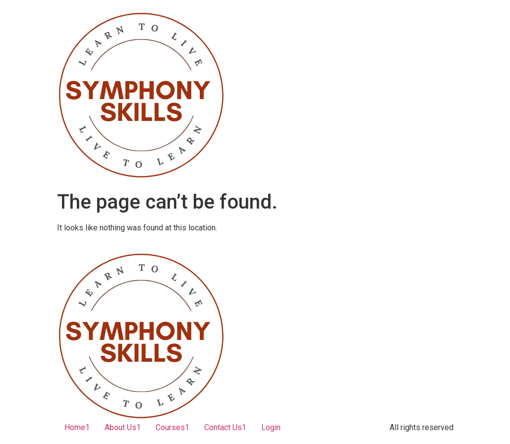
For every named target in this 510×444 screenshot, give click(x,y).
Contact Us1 (225, 427)
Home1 (77, 427)
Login (271, 427)
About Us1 (123, 427)
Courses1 (172, 427)
